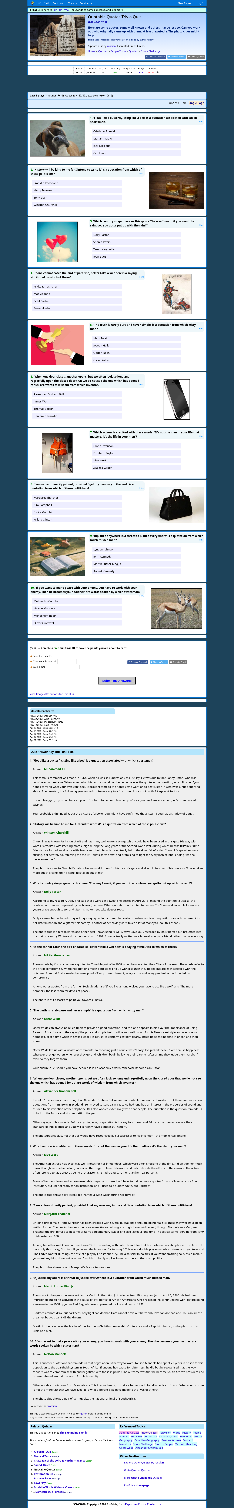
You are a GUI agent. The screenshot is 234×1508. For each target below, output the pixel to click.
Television (165, 1432)
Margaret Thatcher (46, 497)
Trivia (71, 3)
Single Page (196, 102)
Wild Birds (186, 1436)
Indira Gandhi (43, 512)
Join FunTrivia (61, 9)
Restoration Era (44, 1474)
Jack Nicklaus (101, 145)
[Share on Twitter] (178, 57)
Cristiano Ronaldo (105, 131)
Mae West (99, 460)
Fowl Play (40, 1482)
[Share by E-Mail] (196, 57)
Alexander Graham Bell (49, 394)
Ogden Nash (101, 352)
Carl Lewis (99, 153)
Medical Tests (42, 1456)
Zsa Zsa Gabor (102, 467)
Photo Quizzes (149, 1432)
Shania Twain (102, 242)
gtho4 (83, 1413)
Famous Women (171, 1440)
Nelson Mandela (44, 608)
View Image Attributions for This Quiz (52, 693)
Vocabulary (150, 1436)
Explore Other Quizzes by (144, 1462)
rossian (111, 46)
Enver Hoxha (42, 308)
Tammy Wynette (103, 249)
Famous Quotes (168, 1436)
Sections (58, 3)
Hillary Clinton (43, 519)
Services (85, 3)
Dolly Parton (101, 234)
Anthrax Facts (42, 1478)
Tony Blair (40, 197)
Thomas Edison (44, 408)
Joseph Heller (102, 345)
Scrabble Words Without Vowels (54, 1487)
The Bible (136, 1436)
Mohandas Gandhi (46, 601)
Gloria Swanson (103, 445)
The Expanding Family (73, 1432)
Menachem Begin (45, 615)
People (197, 1432)
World (176, 1432)
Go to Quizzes (137, 1470)
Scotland (188, 1440)
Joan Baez (99, 256)
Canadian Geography (147, 1440)
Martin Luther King (186, 1443)
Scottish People (164, 1443)
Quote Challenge (143, 1443)
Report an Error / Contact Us (143, 1504)
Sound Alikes (42, 1465)
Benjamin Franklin (45, 415)
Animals (124, 1436)
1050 (141, 72)
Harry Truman (43, 190)
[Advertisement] (117, 83)
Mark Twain (100, 338)
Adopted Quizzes (129, 1432)
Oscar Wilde (101, 360)
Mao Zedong (42, 293)
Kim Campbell (43, 504)
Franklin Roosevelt (46, 183)
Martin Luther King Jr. (107, 564)
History (186, 1432)
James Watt (41, 401)
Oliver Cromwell (44, 622)
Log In (200, 3)
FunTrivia (136, 1485)
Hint (201, 121)
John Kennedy (102, 556)
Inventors (125, 1443)
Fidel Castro (41, 301)
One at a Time (178, 102)
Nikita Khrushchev (45, 286)
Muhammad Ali (103, 138)
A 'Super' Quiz (42, 1451)
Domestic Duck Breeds (49, 1491)
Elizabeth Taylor (103, 453)
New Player (184, 3)
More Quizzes (143, 1477)
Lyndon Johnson (103, 549)
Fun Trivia (39, 3)
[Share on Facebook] (158, 57)
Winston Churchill (45, 204)
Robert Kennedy (103, 571)
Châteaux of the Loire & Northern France (59, 1460)
